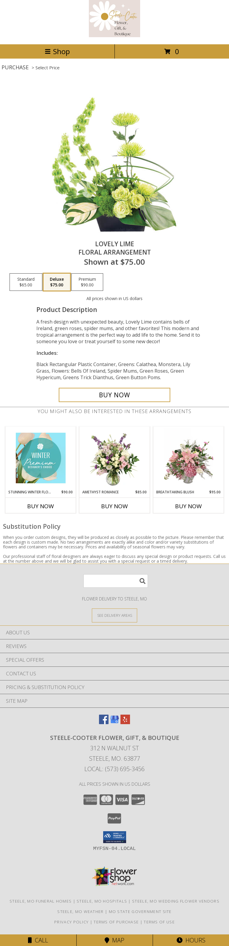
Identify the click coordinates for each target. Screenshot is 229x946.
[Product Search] (115, 581)
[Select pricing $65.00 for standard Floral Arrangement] (26, 282)
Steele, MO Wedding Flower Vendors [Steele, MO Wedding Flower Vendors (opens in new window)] (175, 901)
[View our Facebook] (104, 722)
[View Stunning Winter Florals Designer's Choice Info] (41, 458)
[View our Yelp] (125, 722)
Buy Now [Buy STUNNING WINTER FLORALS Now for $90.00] (40, 506)
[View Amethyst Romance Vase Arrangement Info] (115, 458)
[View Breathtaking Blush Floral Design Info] (188, 458)
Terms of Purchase (116, 922)
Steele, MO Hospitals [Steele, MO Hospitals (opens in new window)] (102, 901)
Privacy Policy (71, 922)
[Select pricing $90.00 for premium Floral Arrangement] (87, 282)
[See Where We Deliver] (114, 615)
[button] (114, 837)
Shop (57, 51)
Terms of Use (159, 922)
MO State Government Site (140, 911)
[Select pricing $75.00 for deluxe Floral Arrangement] (57, 282)
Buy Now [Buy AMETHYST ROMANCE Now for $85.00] (114, 506)
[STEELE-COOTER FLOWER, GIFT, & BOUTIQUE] (114, 35)
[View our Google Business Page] (114, 722)
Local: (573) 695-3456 (114, 769)
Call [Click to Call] (38, 940)
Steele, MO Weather (80, 911)
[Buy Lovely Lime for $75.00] (114, 395)
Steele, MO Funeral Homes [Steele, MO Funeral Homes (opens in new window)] (41, 901)
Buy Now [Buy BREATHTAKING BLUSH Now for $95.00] (188, 506)
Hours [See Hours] (191, 940)
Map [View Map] (114, 940)
